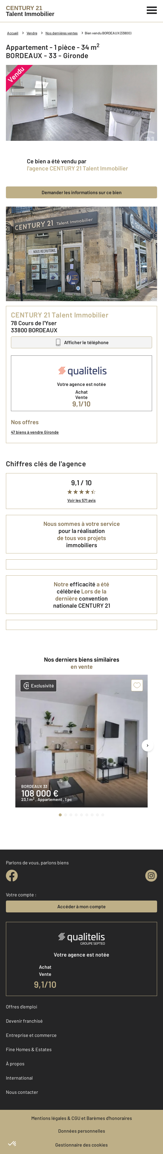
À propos (15, 1063)
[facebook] (12, 876)
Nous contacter (22, 1092)
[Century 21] (30, 11)
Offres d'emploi (21, 1006)
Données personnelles (81, 1131)
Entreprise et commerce (31, 1035)
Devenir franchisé (24, 1021)
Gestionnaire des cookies (81, 1144)
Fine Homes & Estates (29, 1049)
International (19, 1077)
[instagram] (151, 876)
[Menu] (152, 9)
